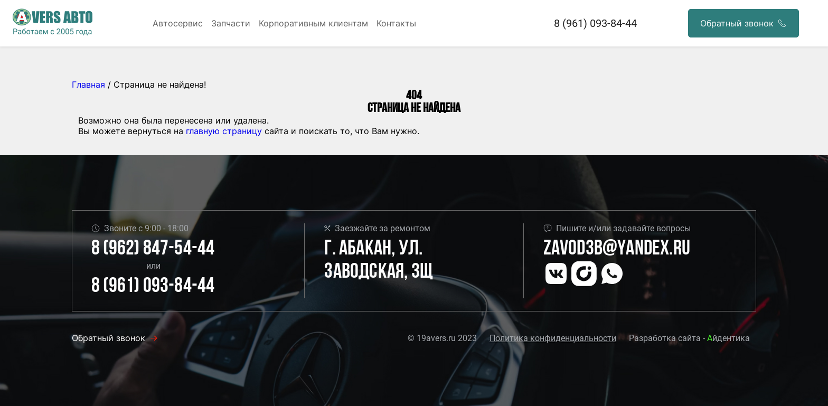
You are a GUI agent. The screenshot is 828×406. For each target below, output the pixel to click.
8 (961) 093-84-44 (595, 23)
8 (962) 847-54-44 (152, 249)
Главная (88, 84)
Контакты (396, 23)
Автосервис (178, 23)
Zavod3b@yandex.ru (616, 249)
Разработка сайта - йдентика (689, 338)
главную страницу (224, 131)
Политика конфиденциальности (553, 338)
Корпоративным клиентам (313, 23)
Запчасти (230, 23)
